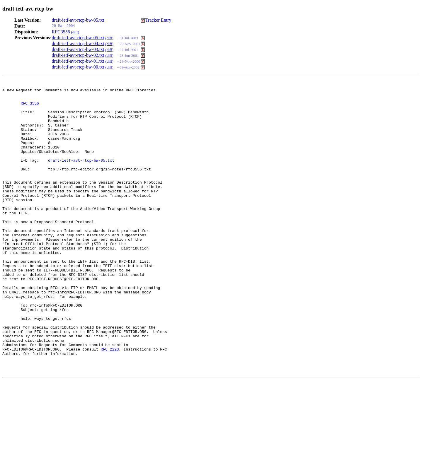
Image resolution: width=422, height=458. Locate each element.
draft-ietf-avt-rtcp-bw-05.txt (78, 20)
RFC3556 (61, 31)
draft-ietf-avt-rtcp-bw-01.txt (78, 61)
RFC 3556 (30, 107)
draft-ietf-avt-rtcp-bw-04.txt (78, 43)
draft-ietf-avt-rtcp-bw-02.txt (78, 55)
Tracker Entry (158, 20)
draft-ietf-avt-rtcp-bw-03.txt (78, 49)
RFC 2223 (110, 402)
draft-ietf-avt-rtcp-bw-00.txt (78, 66)
